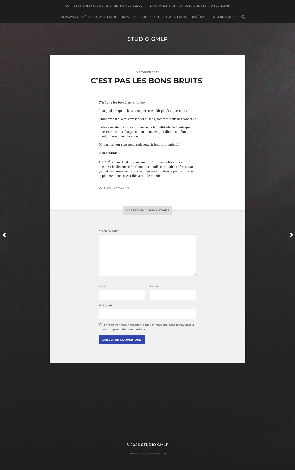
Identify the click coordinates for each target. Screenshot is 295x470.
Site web (105, 305)
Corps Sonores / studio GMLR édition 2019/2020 (103, 5)
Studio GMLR (223, 17)
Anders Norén (156, 453)
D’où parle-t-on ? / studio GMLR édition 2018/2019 (190, 5)
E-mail (156, 286)
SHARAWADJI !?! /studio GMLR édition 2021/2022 (98, 17)
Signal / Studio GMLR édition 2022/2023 (173, 17)
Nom (103, 286)
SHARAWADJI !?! (117, 187)
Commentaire (109, 231)
